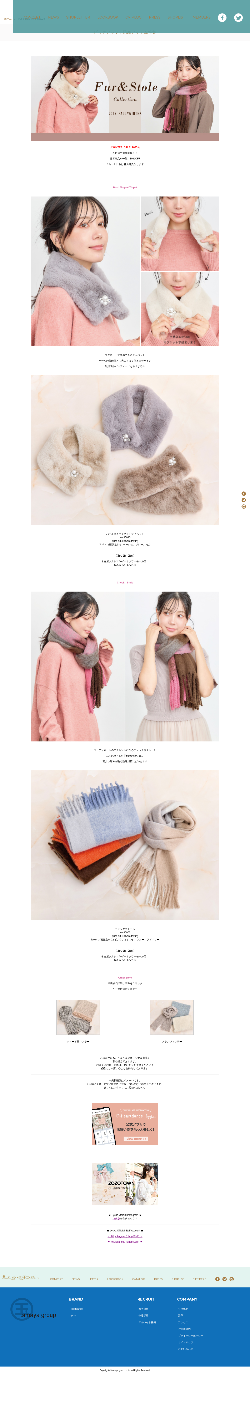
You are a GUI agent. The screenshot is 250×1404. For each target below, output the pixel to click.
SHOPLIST (178, 14)
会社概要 (183, 1308)
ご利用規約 (184, 1329)
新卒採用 (144, 1308)
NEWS (62, 14)
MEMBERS (201, 14)
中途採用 (144, 1315)
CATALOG (138, 14)
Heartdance (76, 1308)
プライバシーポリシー (190, 1335)
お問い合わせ (185, 1349)
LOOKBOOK (113, 14)
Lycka (73, 1315)
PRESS (157, 14)
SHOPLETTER (85, 14)
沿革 (180, 1315)
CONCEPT (42, 14)
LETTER (93, 1279)
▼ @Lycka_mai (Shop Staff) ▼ (125, 1236)
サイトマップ (185, 1342)
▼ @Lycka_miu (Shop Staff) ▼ (125, 1241)
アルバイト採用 (147, 1322)
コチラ (116, 1218)
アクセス (183, 1322)
